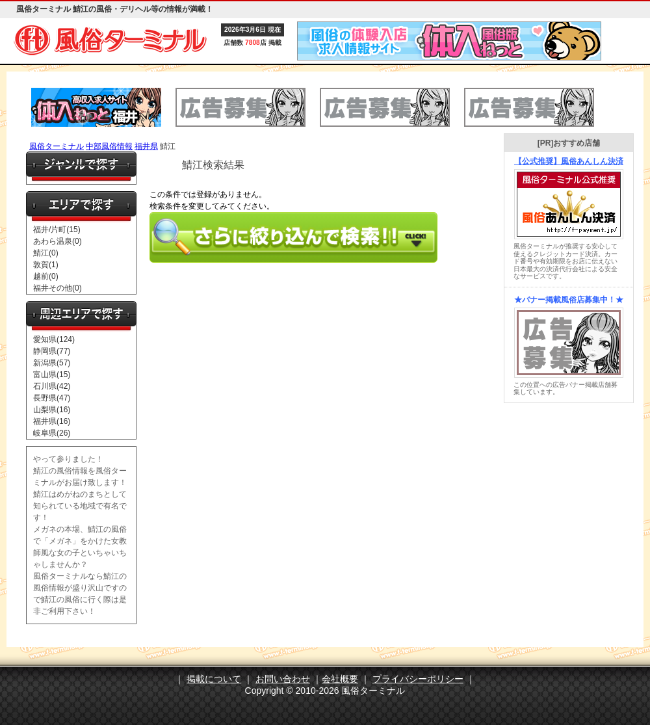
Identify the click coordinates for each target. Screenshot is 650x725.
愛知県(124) (54, 339)
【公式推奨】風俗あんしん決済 (568, 161)
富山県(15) (51, 374)
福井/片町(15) (57, 229)
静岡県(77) (51, 351)
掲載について (214, 679)
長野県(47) (51, 397)
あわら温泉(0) (57, 241)
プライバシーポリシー (417, 679)
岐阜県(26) (51, 433)
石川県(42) (51, 386)
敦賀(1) (45, 264)
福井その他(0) (57, 288)
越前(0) (45, 276)
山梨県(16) (51, 409)
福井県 (146, 146)
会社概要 (340, 679)
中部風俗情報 (109, 146)
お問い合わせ (282, 679)
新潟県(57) (51, 362)
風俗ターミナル (56, 146)
